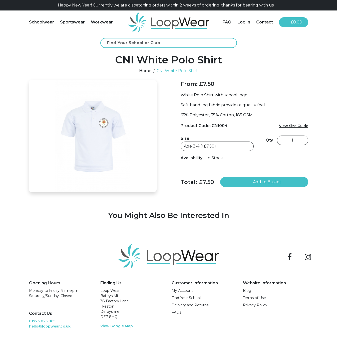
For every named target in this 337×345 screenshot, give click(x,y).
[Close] (306, 5)
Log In (243, 22)
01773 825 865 (42, 321)
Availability (191, 158)
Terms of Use (254, 298)
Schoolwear (41, 22)
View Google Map (116, 326)
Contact (264, 22)
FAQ (226, 22)
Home (145, 70)
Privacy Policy (255, 305)
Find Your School (186, 298)
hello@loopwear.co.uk (50, 326)
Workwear (102, 22)
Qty (269, 140)
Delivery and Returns (190, 305)
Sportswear (72, 22)
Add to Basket (264, 181)
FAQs (176, 312)
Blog (247, 290)
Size (185, 138)
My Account (182, 290)
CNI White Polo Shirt (177, 70)
